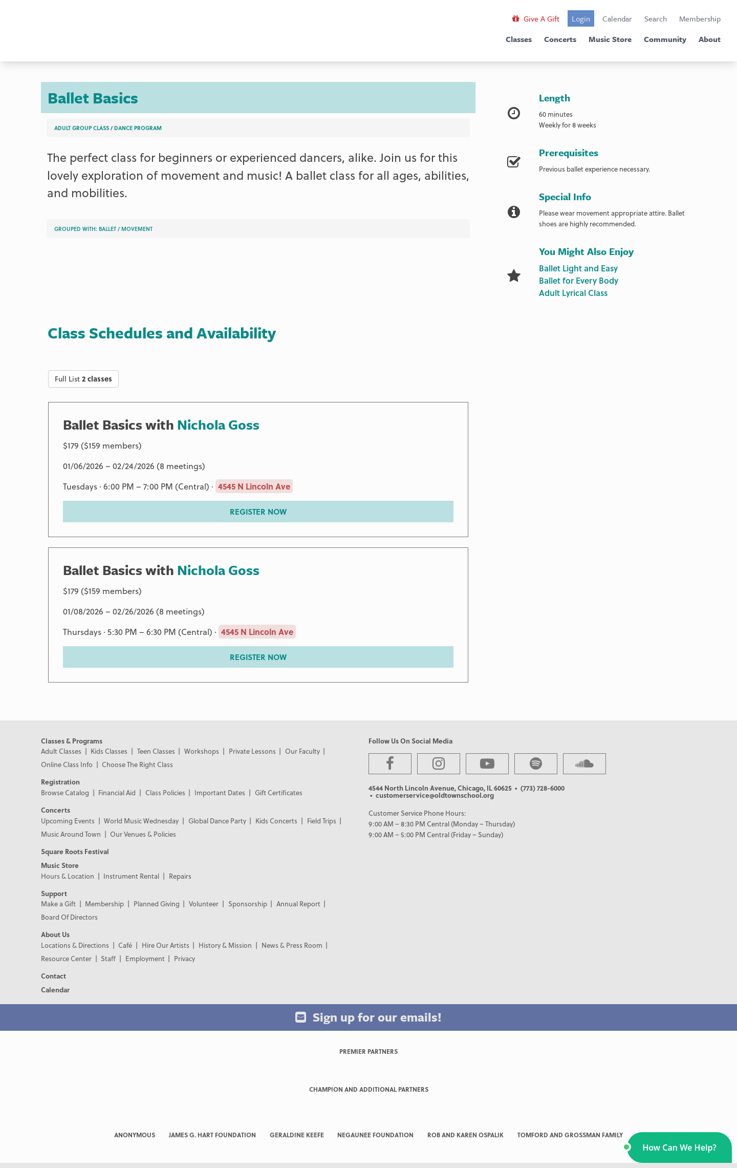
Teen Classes (156, 751)
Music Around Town (71, 834)
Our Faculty (302, 751)
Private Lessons (252, 751)
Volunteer (204, 903)
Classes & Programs (71, 741)
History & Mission (225, 945)
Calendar (617, 18)
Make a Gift (58, 903)
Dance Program (138, 128)
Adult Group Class (81, 128)
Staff (108, 958)
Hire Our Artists (165, 945)
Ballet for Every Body (578, 280)
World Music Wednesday (141, 820)
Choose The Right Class (137, 764)
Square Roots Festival (75, 851)
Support (54, 893)
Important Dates (219, 792)
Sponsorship (247, 903)
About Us (55, 934)
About (710, 39)
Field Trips (321, 820)
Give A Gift (535, 18)
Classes (519, 39)
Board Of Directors (69, 917)
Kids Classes (109, 751)
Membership (700, 18)
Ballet (107, 228)
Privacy (184, 958)
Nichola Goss (218, 424)
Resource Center (66, 958)
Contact (53, 976)
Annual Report (298, 903)
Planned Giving (157, 903)
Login (581, 18)
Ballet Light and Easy (578, 268)
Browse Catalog (65, 792)
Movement (137, 228)
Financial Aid (117, 792)
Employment (145, 958)
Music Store (610, 39)
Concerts (560, 39)
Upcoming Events (68, 820)
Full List (83, 378)
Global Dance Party (217, 820)
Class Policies (165, 792)
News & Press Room (292, 945)
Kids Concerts (276, 820)
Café (125, 945)
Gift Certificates (278, 792)
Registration (60, 782)
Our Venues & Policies (143, 834)
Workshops (201, 751)
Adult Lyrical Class (573, 293)
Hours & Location (67, 876)
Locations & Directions (75, 945)
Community (665, 39)
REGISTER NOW (258, 511)
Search (655, 18)
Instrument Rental (131, 876)
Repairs (180, 876)
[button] (679, 1147)
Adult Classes (61, 751)
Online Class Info (67, 764)
